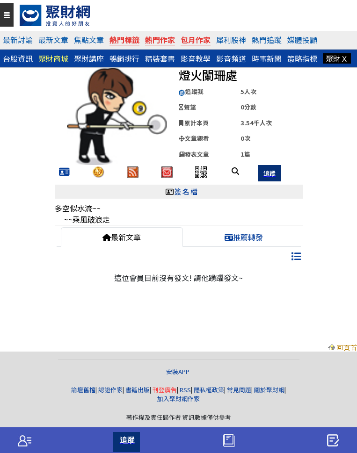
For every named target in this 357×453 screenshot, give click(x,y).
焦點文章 (89, 40)
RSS (185, 389)
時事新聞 (267, 58)
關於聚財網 (269, 389)
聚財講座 (89, 58)
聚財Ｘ (337, 58)
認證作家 (110, 389)
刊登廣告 (165, 389)
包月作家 (196, 40)
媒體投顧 (302, 40)
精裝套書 (160, 58)
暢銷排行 (124, 58)
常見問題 (239, 389)
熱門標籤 (124, 40)
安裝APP (178, 371)
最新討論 (18, 40)
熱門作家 (160, 40)
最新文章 (53, 40)
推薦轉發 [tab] (244, 237)
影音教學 (196, 58)
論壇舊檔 (83, 389)
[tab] (24, 440)
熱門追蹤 (267, 40)
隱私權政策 (209, 389)
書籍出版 (137, 389)
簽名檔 (186, 191)
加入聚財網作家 (178, 398)
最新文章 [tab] (121, 237)
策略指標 (302, 58)
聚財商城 (53, 58)
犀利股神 (231, 40)
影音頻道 (231, 58)
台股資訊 (18, 58)
